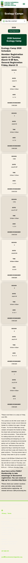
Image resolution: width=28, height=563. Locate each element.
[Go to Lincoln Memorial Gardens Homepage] (10, 4)
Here (24, 480)
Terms (9, 513)
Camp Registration (14, 31)
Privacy (4, 513)
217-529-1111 (5, 551)
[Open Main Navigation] (24, 4)
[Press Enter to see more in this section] (14, 21)
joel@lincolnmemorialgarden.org (11, 557)
